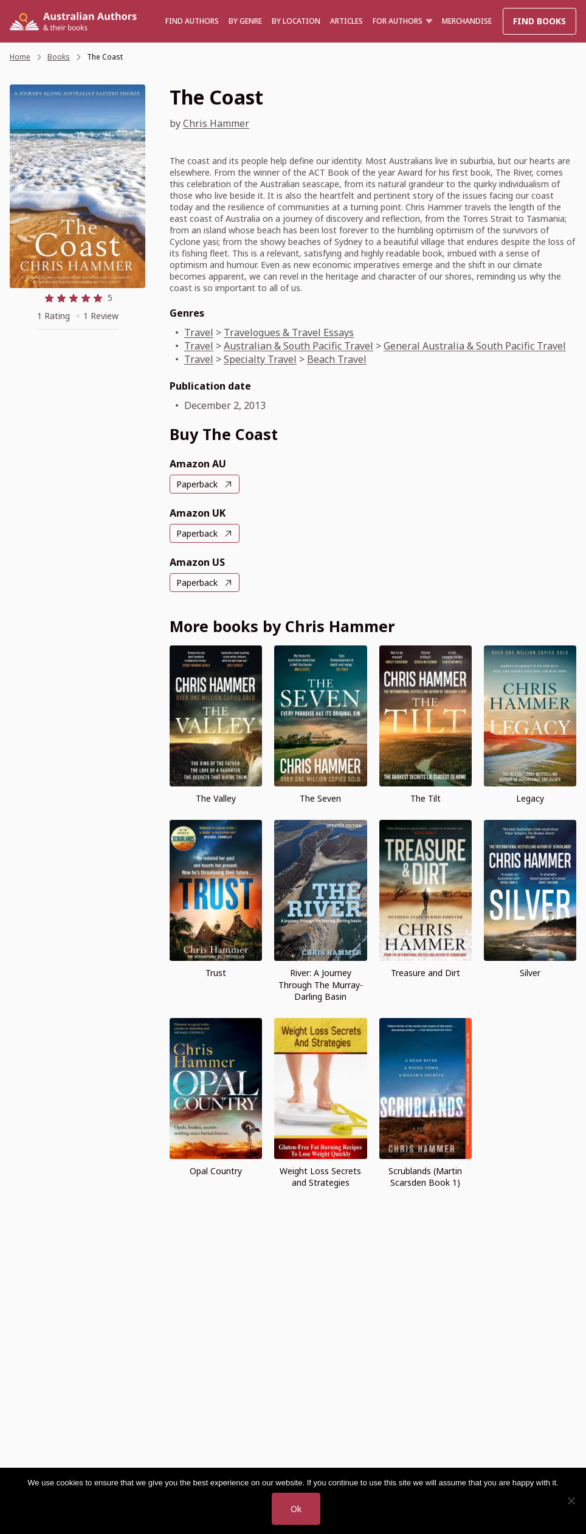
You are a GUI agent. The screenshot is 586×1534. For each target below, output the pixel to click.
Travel (198, 332)
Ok (296, 1509)
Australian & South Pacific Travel (298, 346)
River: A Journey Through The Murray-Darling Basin (320, 984)
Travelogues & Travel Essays (289, 332)
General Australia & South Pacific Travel (475, 346)
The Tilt (425, 798)
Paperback (197, 484)
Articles (346, 21)
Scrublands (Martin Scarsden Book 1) (425, 1176)
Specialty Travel (260, 359)
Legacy (530, 798)
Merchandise (467, 21)
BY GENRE (245, 21)
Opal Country (216, 1171)
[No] (571, 1500)
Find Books (539, 21)
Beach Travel (337, 359)
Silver (530, 973)
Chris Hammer (216, 123)
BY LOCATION (296, 21)
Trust (215, 973)
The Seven (320, 798)
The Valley (216, 798)
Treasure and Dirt (425, 973)
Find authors (192, 21)
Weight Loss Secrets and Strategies (320, 1176)
